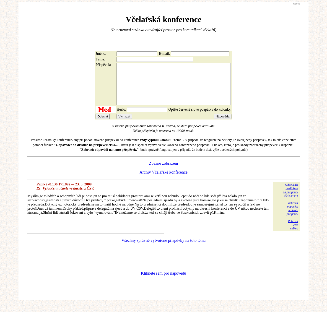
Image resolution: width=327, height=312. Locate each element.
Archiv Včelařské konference (164, 180)
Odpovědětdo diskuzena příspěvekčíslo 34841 (290, 198)
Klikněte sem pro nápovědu (163, 281)
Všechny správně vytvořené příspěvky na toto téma (164, 248)
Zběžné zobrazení (163, 171)
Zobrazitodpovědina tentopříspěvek (292, 216)
